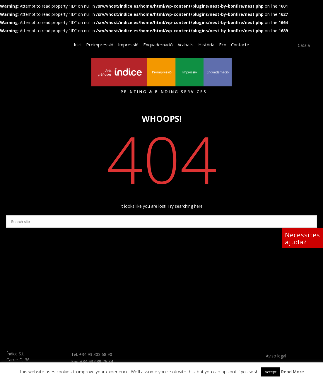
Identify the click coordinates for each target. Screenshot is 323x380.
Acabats (185, 44)
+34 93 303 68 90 (95, 354)
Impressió (128, 44)
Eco (222, 44)
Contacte (240, 44)
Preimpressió (99, 44)
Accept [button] (270, 371)
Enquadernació (158, 44)
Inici (77, 44)
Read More (292, 371)
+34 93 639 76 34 (96, 361)
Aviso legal (276, 356)
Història (206, 44)
